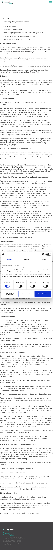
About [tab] (44, 259)
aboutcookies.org (28, 499)
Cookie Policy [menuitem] (8, 535)
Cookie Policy (8, 313)
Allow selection (26, 294)
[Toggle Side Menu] (50, 2)
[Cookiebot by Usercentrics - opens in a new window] (43, 254)
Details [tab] (26, 259)
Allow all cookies (43, 294)
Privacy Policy (35, 72)
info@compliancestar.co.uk (10, 509)
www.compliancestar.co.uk (21, 58)
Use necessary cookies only (9, 293)
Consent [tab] (9, 259)
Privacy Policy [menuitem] (8, 533)
